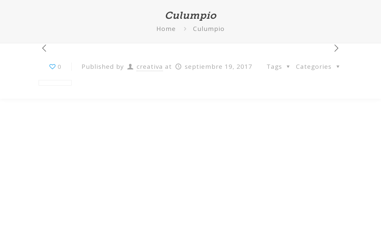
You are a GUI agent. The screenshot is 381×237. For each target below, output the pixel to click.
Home (166, 28)
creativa (150, 66)
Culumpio (209, 28)
